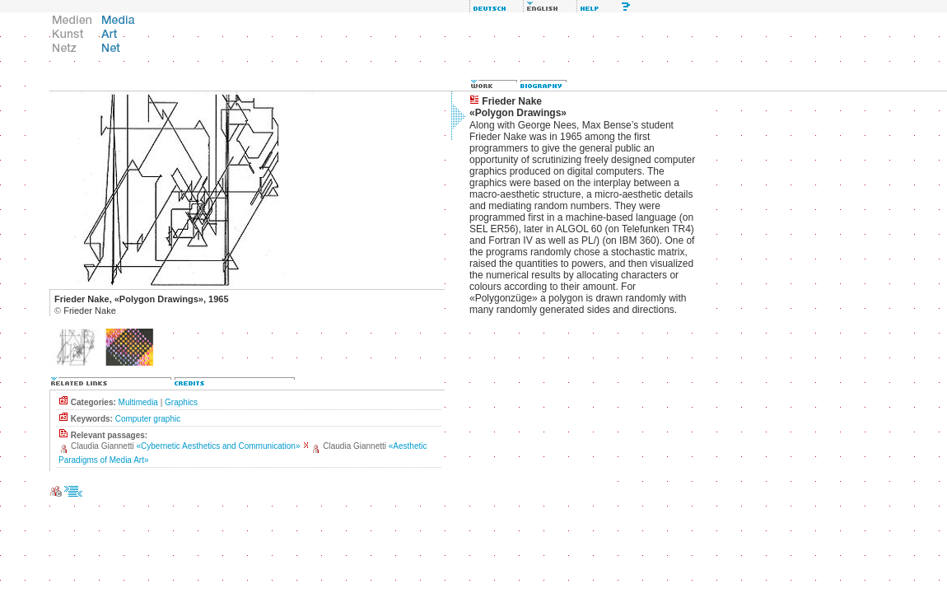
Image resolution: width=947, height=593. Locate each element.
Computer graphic (147, 418)
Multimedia (138, 402)
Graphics (181, 402)
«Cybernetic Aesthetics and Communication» (219, 446)
